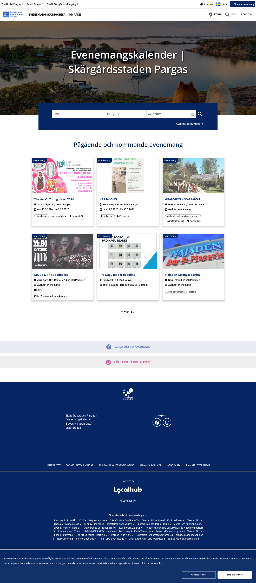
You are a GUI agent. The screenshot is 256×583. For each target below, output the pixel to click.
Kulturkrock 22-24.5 (130, 527)
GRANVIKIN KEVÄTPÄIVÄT (124, 520)
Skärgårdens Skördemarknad (183, 538)
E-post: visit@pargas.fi (78, 423)
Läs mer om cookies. (153, 563)
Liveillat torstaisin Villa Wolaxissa (146, 538)
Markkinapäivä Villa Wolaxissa (135, 531)
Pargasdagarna (97, 520)
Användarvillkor (151, 465)
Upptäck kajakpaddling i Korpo (153, 524)
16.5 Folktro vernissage (111, 538)
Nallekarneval (64, 538)
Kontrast (208, 4)
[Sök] (231, 14)
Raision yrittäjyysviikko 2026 (69, 520)
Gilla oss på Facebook (128, 346)
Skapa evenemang (244, 4)
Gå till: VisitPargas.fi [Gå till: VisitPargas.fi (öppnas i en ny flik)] (12, 4)
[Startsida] (13, 15)
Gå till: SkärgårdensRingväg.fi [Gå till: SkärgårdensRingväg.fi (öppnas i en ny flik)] (62, 4)
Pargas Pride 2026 (121, 535)
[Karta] (215, 14)
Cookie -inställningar (80, 465)
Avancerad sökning (188, 123)
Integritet (54, 465)
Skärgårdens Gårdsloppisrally (99, 527)
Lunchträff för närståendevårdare (154, 535)
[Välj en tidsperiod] (193, 114)
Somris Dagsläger (85, 538)
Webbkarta (174, 465)
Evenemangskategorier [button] (47, 14)
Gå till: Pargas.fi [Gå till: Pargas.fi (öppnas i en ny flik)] (35, 4)
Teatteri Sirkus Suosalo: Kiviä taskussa (162, 520)
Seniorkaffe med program (169, 531)
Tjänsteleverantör (198, 465)
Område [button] (75, 14)
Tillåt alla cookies (234, 575)
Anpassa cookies (198, 575)
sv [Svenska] (221, 4)
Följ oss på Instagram (128, 362)
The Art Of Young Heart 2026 (91, 535)
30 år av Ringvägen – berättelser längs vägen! (108, 524)
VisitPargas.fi (73, 427)
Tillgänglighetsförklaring (116, 465)
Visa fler (129, 311)
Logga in (247, 14)
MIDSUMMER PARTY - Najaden (98, 531)
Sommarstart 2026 (68, 531)
